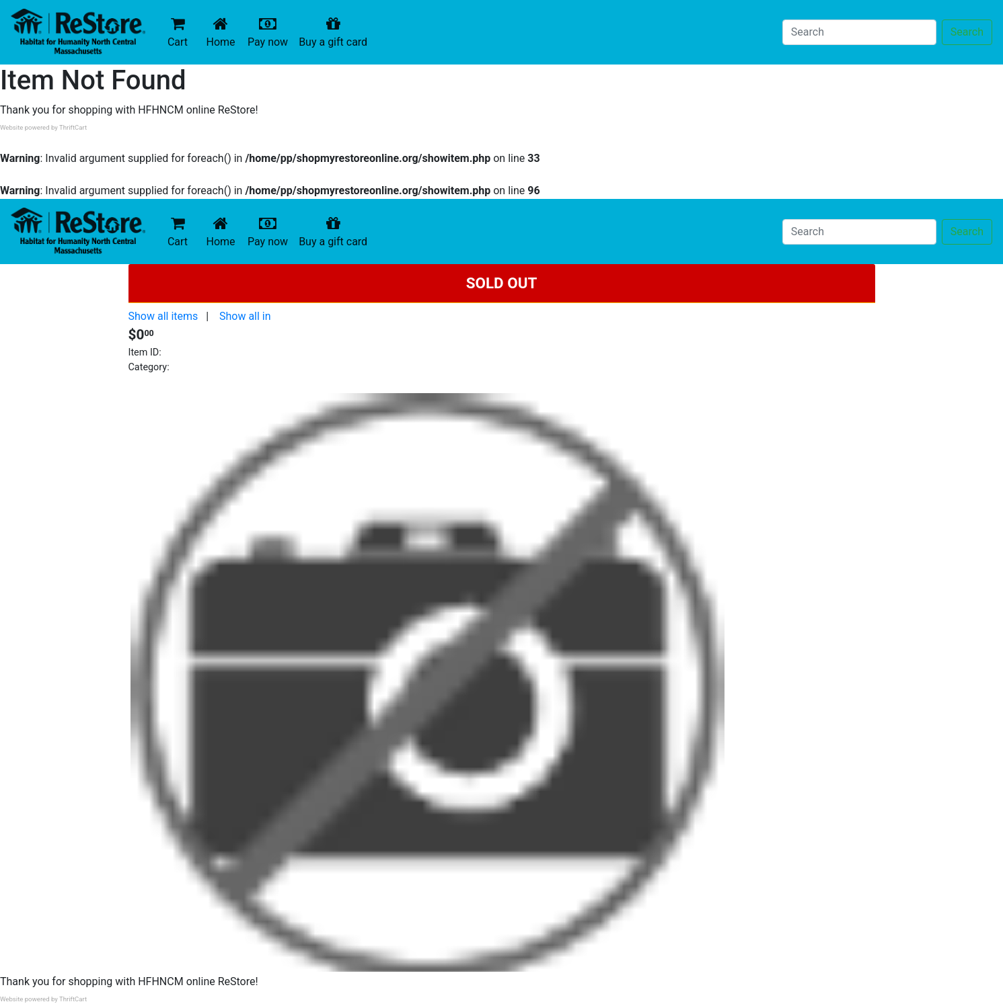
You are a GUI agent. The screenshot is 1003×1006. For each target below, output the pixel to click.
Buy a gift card (336, 31)
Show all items (163, 316)
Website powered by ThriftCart (43, 127)
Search (967, 32)
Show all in (245, 316)
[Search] (859, 32)
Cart (177, 31)
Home (223, 31)
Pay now (270, 31)
